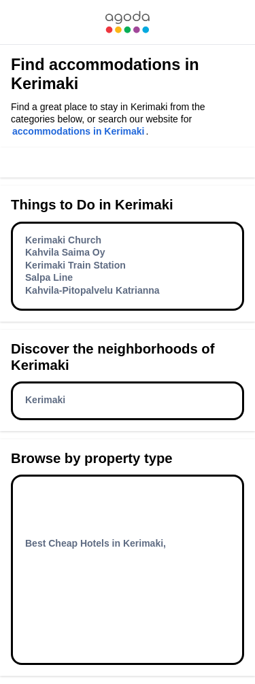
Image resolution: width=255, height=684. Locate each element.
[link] (127, 22)
